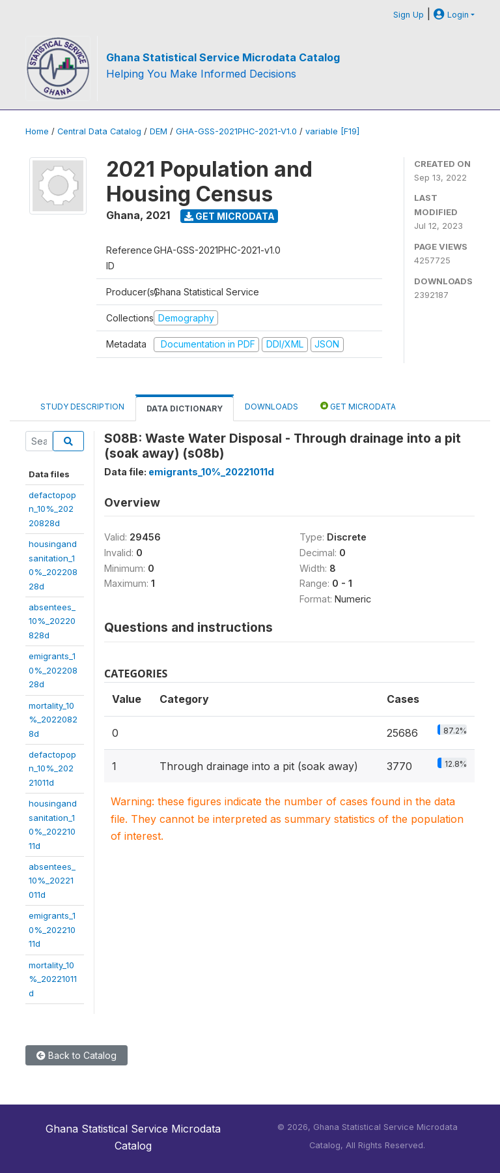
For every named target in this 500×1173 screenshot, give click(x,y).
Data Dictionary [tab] (184, 408)
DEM (158, 131)
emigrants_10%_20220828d (53, 670)
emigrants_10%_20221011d (52, 929)
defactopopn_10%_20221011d (52, 768)
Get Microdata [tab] (358, 405)
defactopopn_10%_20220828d (52, 509)
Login (451, 15)
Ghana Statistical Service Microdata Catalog (223, 57)
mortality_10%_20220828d (53, 719)
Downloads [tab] (271, 406)
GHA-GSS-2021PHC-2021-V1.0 (236, 131)
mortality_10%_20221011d (53, 979)
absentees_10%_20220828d (52, 621)
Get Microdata (229, 216)
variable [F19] (332, 131)
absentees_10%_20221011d (52, 880)
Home (37, 131)
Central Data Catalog (99, 131)
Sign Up (408, 15)
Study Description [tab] (82, 406)
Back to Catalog (76, 1055)
